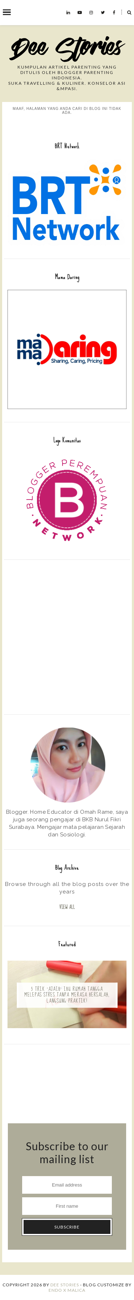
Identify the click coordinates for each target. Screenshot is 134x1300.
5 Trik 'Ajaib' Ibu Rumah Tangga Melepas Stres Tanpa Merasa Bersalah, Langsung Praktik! (67, 995)
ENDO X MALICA (67, 1290)
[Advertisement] (67, 636)
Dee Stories (64, 1284)
